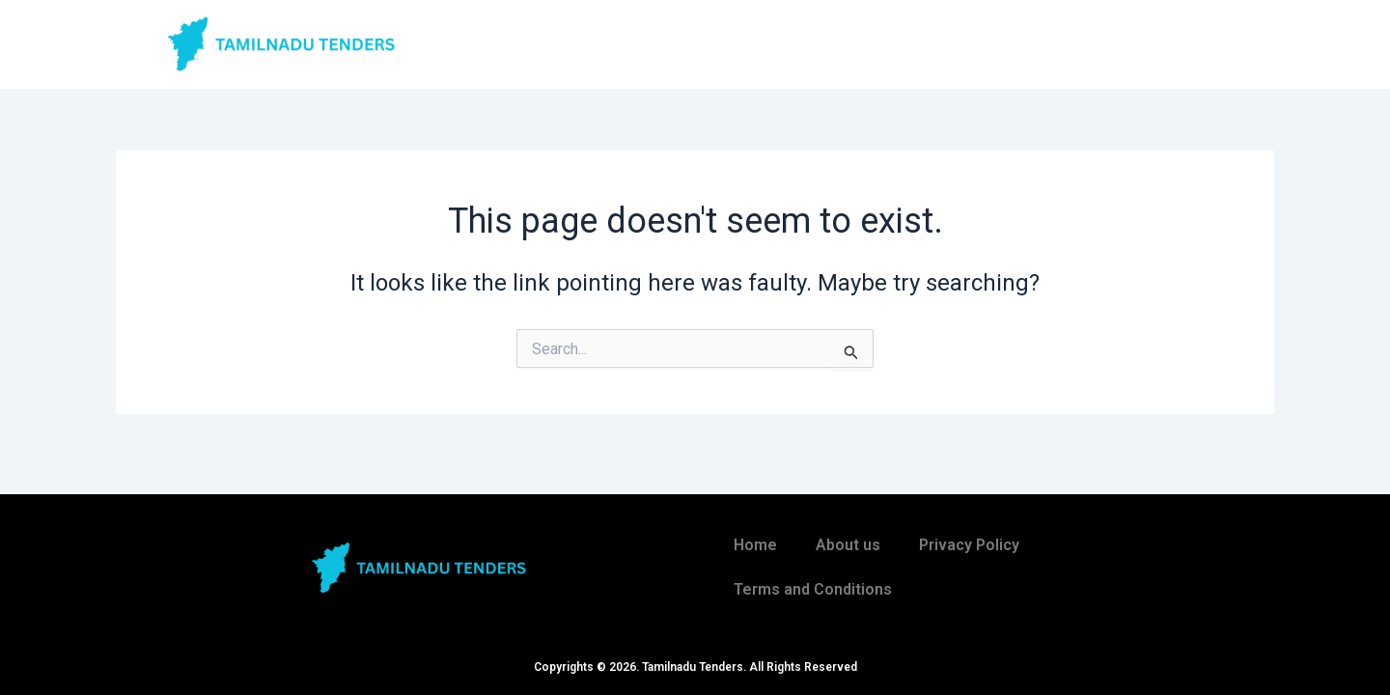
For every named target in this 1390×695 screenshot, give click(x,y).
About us (848, 545)
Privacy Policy (969, 545)
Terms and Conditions (813, 589)
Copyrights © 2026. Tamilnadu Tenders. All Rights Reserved (695, 667)
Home (755, 545)
